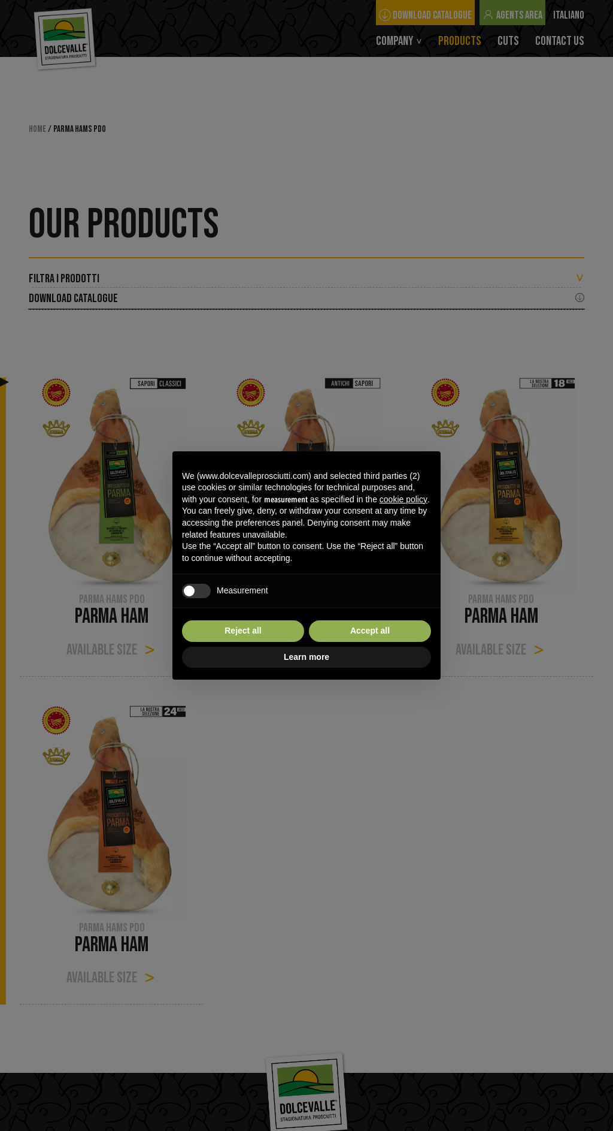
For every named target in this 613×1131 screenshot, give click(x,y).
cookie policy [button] (403, 499)
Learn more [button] (306, 657)
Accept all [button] (370, 630)
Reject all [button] (242, 630)
